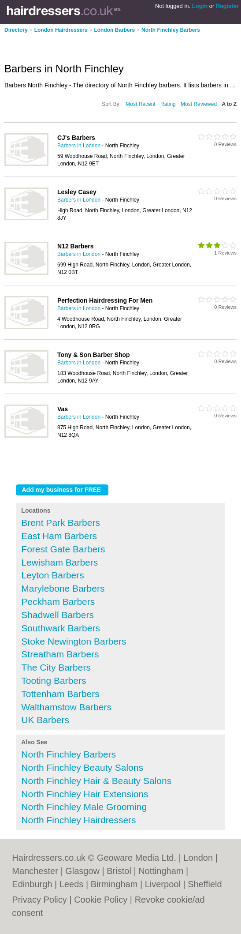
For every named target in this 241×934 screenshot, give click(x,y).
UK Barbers (45, 720)
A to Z (229, 104)
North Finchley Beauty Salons (82, 767)
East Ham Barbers (59, 536)
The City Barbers (56, 667)
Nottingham (160, 871)
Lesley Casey (76, 191)
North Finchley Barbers (170, 30)
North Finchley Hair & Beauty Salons (96, 781)
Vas (62, 409)
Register (227, 6)
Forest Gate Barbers (63, 549)
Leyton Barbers (52, 575)
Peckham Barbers (58, 601)
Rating (168, 104)
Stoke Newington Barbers (73, 641)
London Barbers (114, 30)
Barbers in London (78, 146)
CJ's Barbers (76, 137)
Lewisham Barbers (59, 562)
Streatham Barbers (60, 654)
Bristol (119, 871)
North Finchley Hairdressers (78, 820)
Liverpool (163, 884)
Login (200, 6)
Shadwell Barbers (57, 615)
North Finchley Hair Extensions (84, 794)
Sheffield (205, 884)
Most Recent (140, 104)
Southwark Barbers (60, 628)
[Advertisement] (107, 45)
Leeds (71, 884)
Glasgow (82, 871)
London (198, 858)
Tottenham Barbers (60, 694)
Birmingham (114, 884)
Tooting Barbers (53, 680)
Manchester (35, 871)
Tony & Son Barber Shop (93, 354)
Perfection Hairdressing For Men (104, 300)
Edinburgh (32, 884)
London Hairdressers (61, 30)
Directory (16, 30)
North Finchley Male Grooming (84, 807)
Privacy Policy (39, 899)
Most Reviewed (199, 104)
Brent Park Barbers (60, 523)
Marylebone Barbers (62, 588)
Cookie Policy (100, 899)
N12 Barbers (75, 246)
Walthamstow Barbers (66, 707)
